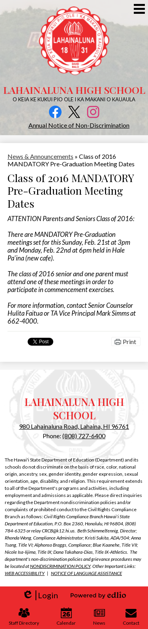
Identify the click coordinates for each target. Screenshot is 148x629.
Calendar (66, 616)
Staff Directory (24, 616)
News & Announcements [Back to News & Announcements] (40, 156)
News (99, 616)
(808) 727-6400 (83, 435)
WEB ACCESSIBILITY (25, 573)
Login (40, 595)
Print (129, 341)
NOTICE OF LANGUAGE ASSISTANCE (86, 573)
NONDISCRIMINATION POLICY (60, 566)
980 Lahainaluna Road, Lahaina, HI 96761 (74, 426)
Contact (131, 616)
